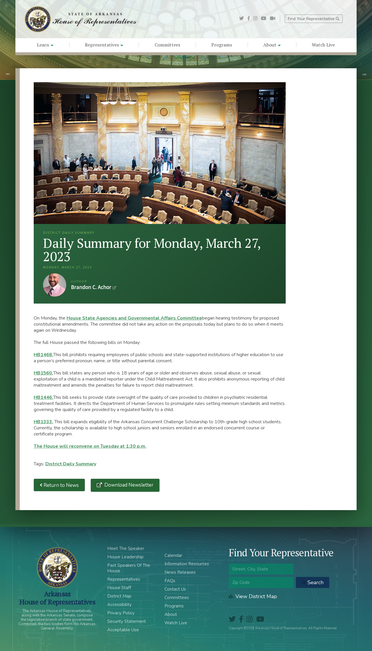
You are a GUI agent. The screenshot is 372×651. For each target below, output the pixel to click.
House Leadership (125, 557)
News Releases (180, 572)
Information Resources (186, 564)
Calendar (173, 555)
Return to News (59, 485)
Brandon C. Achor (54, 285)
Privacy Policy (121, 613)
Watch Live (323, 45)
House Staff (119, 588)
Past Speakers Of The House (128, 568)
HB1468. (43, 354)
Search (312, 582)
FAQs (169, 581)
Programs (221, 45)
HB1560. (43, 373)
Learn (45, 45)
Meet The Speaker (125, 548)
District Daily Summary (70, 464)
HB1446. (43, 397)
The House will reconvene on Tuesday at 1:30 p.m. (90, 446)
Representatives (104, 45)
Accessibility (119, 604)
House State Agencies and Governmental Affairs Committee (134, 318)
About (272, 45)
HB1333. (43, 422)
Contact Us (175, 589)
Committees (167, 45)
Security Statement (126, 621)
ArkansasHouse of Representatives (57, 598)
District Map (119, 596)
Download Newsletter (128, 485)
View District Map (253, 596)
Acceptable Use (123, 630)
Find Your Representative (313, 18)
